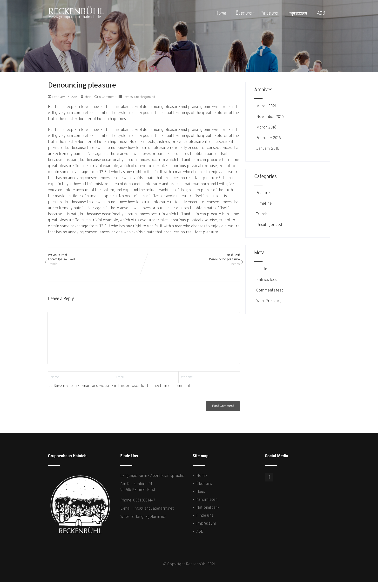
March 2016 (266, 127)
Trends (128, 97)
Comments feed (269, 290)
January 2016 (267, 148)
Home (221, 13)
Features (263, 193)
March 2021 (266, 106)
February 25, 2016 (65, 97)
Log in (261, 269)
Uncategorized (144, 97)
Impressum (297, 13)
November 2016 (270, 117)
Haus (200, 491)
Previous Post (96, 257)
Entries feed (266, 279)
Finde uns (269, 13)
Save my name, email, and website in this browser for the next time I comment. (122, 386)
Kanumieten (206, 499)
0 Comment (107, 97)
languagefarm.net (151, 516)
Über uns (245, 13)
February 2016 (268, 138)
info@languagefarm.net (153, 508)
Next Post (192, 257)
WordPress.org (268, 301)
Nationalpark (207, 507)
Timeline (263, 203)
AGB (321, 13)
